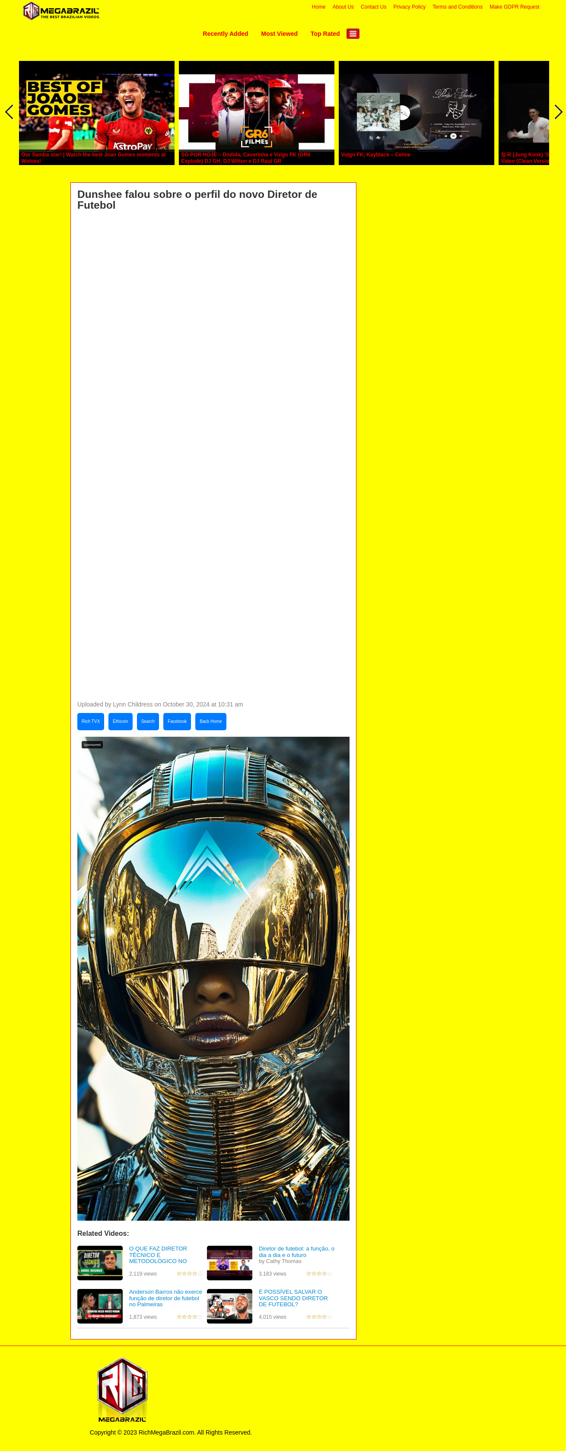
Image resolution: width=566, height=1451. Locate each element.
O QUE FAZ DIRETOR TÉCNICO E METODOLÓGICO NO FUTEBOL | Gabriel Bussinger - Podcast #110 (167, 1261)
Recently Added (225, 33)
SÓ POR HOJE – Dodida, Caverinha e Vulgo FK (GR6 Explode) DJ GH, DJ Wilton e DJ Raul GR (245, 158)
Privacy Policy (409, 7)
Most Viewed (279, 33)
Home (319, 7)
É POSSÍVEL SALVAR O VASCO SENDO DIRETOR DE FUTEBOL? (293, 1298)
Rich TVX (91, 721)
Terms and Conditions (457, 7)
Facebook (177, 721)
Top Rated (325, 33)
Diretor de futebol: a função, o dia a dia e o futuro (296, 1251)
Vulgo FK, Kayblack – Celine (375, 155)
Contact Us (373, 7)
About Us (343, 7)
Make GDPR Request (514, 7)
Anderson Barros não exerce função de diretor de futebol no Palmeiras (165, 1298)
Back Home (211, 721)
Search (148, 721)
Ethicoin (120, 721)
